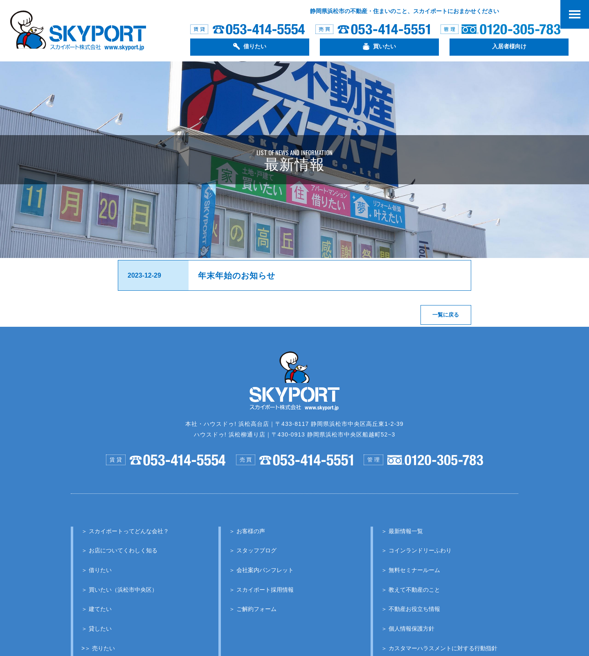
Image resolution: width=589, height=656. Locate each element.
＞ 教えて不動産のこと (410, 589)
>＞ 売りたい (98, 648)
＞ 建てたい (96, 609)
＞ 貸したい (96, 629)
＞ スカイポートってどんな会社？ (125, 531)
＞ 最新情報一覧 (402, 531)
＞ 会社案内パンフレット (261, 570)
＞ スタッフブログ (253, 550)
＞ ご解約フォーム (253, 609)
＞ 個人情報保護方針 (407, 629)
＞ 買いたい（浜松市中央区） (119, 589)
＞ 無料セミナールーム (410, 570)
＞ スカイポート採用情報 (261, 589)
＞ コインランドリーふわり (416, 550)
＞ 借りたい (96, 570)
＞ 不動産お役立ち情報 (410, 609)
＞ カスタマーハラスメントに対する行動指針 (439, 648)
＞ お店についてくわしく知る (119, 550)
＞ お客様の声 (247, 531)
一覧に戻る (445, 315)
